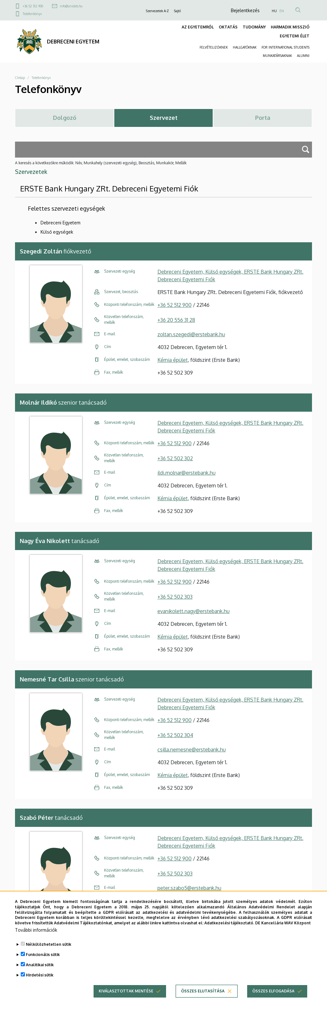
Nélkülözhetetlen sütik (48, 951)
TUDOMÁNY (254, 27)
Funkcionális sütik (43, 961)
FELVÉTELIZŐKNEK (214, 47)
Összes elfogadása (273, 998)
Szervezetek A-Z (157, 11)
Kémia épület (172, 360)
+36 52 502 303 (175, 597)
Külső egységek (57, 232)
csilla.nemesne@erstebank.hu (191, 749)
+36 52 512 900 (33, 6)
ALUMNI (303, 56)
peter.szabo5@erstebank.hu (189, 888)
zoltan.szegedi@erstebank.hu (191, 334)
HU (274, 11)
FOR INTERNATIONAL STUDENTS (285, 47)
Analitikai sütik (40, 971)
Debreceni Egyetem (60, 222)
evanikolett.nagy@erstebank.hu (193, 611)
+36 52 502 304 (175, 735)
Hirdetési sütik (39, 982)
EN (281, 11)
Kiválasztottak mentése (126, 998)
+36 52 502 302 (175, 458)
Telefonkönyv (32, 14)
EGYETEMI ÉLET (294, 36)
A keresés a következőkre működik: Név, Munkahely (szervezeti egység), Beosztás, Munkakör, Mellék (100, 162)
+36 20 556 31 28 (176, 320)
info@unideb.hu (71, 6)
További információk (36, 937)
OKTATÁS (228, 27)
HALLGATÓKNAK (244, 47)
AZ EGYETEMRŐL (198, 27)
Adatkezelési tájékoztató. (229, 930)
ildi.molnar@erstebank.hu (186, 473)
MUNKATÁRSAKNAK (277, 56)
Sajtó (177, 11)
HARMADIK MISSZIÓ (290, 27)
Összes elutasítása (202, 998)
